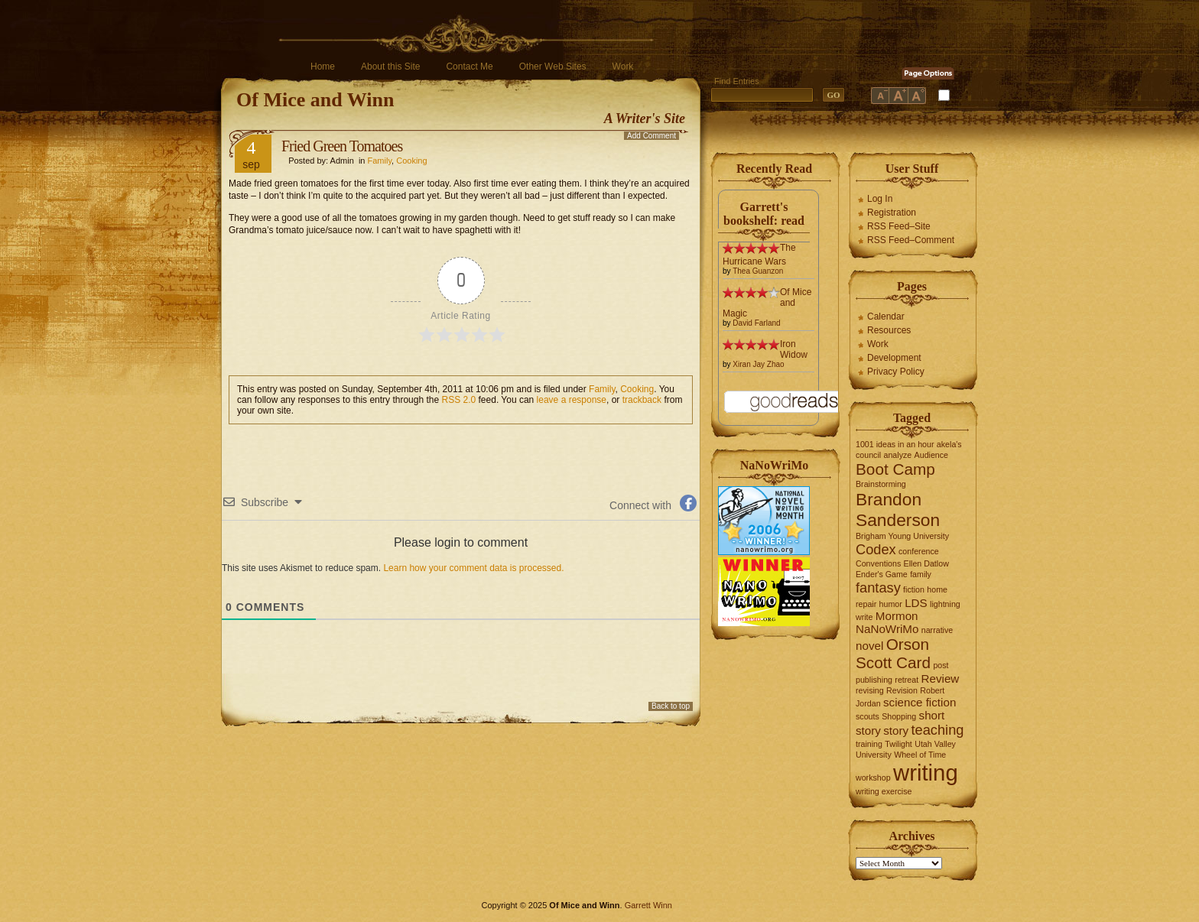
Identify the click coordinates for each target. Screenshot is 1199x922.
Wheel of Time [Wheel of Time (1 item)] (920, 754)
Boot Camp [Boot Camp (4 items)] (895, 469)
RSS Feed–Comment (910, 240)
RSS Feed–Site (899, 226)
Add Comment (651, 135)
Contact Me (469, 66)
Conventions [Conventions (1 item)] (878, 563)
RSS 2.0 (459, 399)
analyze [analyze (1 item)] (898, 454)
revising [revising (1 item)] (870, 690)
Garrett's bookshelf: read (763, 213)
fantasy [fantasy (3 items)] (878, 587)
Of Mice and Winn (315, 100)
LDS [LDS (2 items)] (916, 602)
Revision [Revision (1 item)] (902, 690)
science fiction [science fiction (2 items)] (919, 702)
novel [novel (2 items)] (869, 645)
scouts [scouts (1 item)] (867, 716)
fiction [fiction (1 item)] (913, 589)
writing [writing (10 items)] (925, 772)
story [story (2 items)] (895, 730)
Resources (889, 330)
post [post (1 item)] (940, 665)
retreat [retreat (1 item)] (906, 679)
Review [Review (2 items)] (940, 678)
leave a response (571, 399)
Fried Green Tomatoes (341, 146)
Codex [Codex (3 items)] (876, 549)
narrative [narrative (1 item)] (937, 630)
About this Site (390, 66)
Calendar (886, 316)
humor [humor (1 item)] (890, 604)
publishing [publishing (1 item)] (874, 679)
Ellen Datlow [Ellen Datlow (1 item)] (926, 563)
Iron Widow (793, 349)
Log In (879, 198)
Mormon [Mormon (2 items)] (897, 615)
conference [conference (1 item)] (918, 551)
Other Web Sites (553, 66)
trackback (641, 399)
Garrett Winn (648, 905)
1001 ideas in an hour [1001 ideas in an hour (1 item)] (895, 444)
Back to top (670, 706)
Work (623, 66)
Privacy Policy (895, 371)
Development (894, 357)
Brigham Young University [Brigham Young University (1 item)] (902, 536)
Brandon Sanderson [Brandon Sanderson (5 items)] (898, 509)
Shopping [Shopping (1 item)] (899, 716)
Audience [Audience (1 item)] (931, 454)
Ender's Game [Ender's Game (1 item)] (882, 574)
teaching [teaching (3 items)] (937, 730)
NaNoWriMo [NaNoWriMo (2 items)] (887, 628)
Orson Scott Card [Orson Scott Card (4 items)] (893, 653)
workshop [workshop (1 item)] (873, 777)
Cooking (411, 160)
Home (322, 66)
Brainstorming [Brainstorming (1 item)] (881, 484)
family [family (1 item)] (920, 574)
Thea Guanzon (758, 271)
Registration (891, 212)
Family (380, 160)
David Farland (756, 323)
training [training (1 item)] (869, 743)
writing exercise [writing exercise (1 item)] (883, 791)
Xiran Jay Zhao (758, 364)
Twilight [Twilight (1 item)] (898, 743)
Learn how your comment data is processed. (473, 568)
